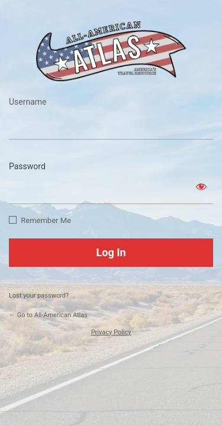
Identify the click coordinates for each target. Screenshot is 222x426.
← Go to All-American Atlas (48, 315)
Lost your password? (39, 295)
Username (28, 101)
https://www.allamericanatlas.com (111, 51)
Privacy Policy (111, 332)
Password (27, 166)
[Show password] (201, 186)
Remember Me (46, 220)
